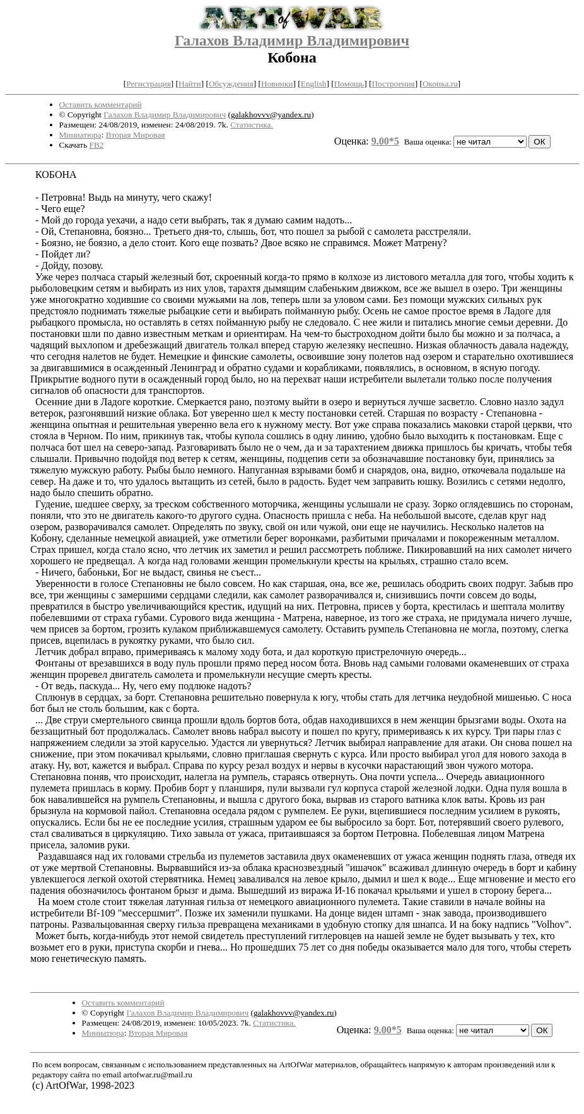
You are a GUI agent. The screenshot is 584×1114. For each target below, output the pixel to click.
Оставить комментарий (100, 104)
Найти (189, 83)
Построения (392, 83)
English (314, 83)
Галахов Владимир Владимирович (292, 40)
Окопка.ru (440, 83)
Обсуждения (231, 83)
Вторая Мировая (135, 134)
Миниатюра (80, 134)
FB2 (97, 145)
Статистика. (251, 124)
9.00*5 (385, 141)
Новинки (277, 83)
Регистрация (148, 83)
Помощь (349, 83)
